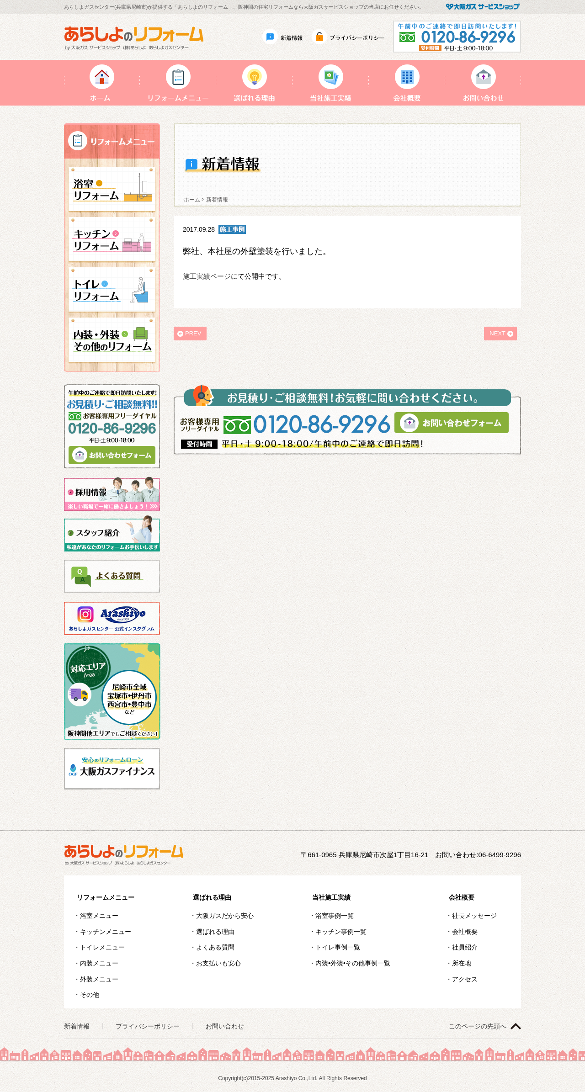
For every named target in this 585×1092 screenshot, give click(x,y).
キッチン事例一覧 (341, 931)
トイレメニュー (102, 947)
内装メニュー (99, 963)
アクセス (465, 979)
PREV (193, 333)
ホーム (192, 199)
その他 (89, 994)
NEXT (497, 333)
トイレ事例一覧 (337, 947)
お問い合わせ (225, 1026)
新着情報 (77, 1026)
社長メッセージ (474, 915)
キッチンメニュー (105, 931)
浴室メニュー (99, 915)
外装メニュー (99, 979)
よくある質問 (215, 947)
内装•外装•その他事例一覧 (352, 963)
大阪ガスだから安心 (225, 915)
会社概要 (461, 897)
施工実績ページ (207, 276)
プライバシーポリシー (148, 1026)
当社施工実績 (331, 897)
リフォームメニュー (105, 897)
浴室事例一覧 (334, 915)
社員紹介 (465, 947)
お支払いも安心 (218, 963)
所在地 (461, 963)
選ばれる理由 (212, 897)
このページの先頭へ (477, 1026)
